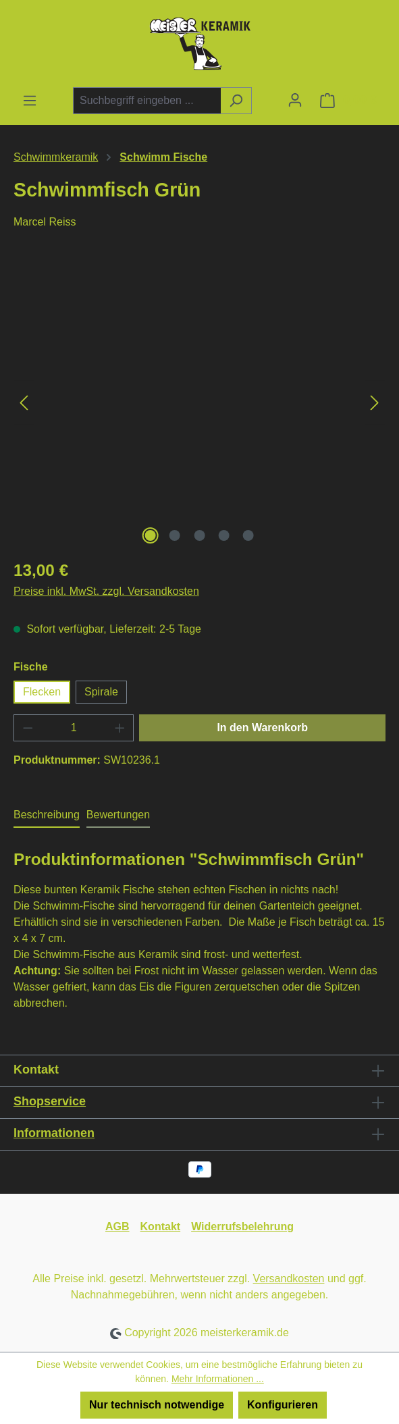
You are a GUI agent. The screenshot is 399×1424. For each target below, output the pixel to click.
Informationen (54, 1133)
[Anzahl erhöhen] (120, 727)
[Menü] (30, 100)
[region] (199, 402)
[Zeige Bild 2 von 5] (174, 535)
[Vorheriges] (24, 403)
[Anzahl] (74, 727)
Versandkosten (289, 1278)
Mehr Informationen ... (217, 1378)
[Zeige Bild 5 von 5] (248, 535)
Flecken (42, 691)
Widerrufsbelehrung (242, 1226)
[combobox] (147, 100)
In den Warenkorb (262, 727)
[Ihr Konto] (295, 99)
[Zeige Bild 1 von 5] (149, 535)
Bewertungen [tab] (118, 814)
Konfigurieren (282, 1404)
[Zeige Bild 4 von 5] (224, 535)
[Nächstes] (375, 403)
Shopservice (50, 1101)
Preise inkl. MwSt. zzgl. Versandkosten (106, 591)
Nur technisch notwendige (156, 1404)
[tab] (47, 815)
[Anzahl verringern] (28, 727)
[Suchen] (236, 100)
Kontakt (160, 1226)
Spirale (101, 691)
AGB (117, 1226)
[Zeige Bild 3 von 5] (199, 535)
